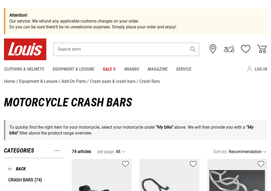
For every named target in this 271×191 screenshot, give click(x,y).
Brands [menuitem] (131, 69)
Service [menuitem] (183, 69)
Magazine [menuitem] (158, 69)
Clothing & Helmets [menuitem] (24, 69)
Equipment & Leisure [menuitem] (73, 69)
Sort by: (220, 151)
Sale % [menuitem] (109, 69)
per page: (106, 151)
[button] (193, 49)
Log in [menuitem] (261, 69)
